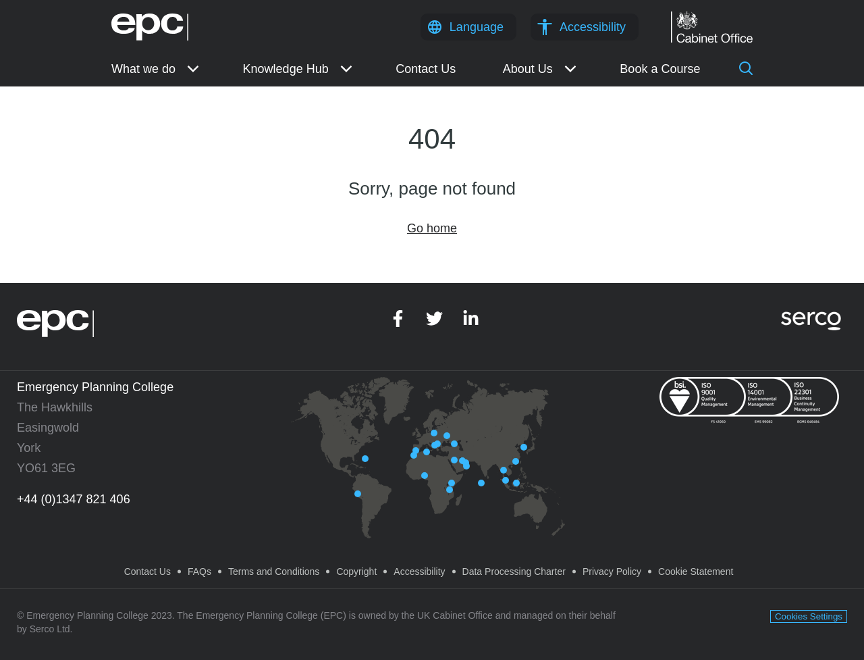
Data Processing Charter (514, 571)
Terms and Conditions (273, 571)
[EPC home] (149, 20)
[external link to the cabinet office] (712, 18)
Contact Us (147, 571)
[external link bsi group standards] (749, 399)
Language (477, 27)
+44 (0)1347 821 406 (73, 499)
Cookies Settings (808, 616)
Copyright (356, 571)
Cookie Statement (695, 571)
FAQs (199, 571)
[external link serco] (811, 317)
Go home (432, 228)
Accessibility (593, 27)
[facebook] (397, 323)
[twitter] (434, 323)
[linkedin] (470, 323)
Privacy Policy (612, 571)
